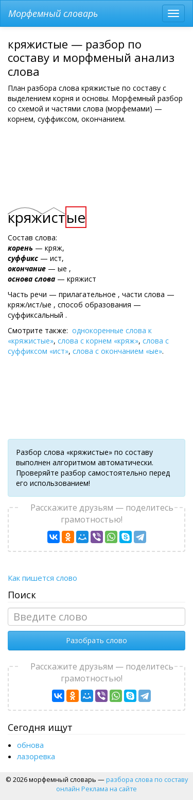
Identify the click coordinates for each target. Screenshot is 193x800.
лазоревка (36, 756)
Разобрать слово (96, 640)
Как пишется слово (42, 578)
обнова (30, 745)
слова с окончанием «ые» (117, 351)
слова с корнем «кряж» (98, 341)
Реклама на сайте (109, 788)
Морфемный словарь (53, 13)
